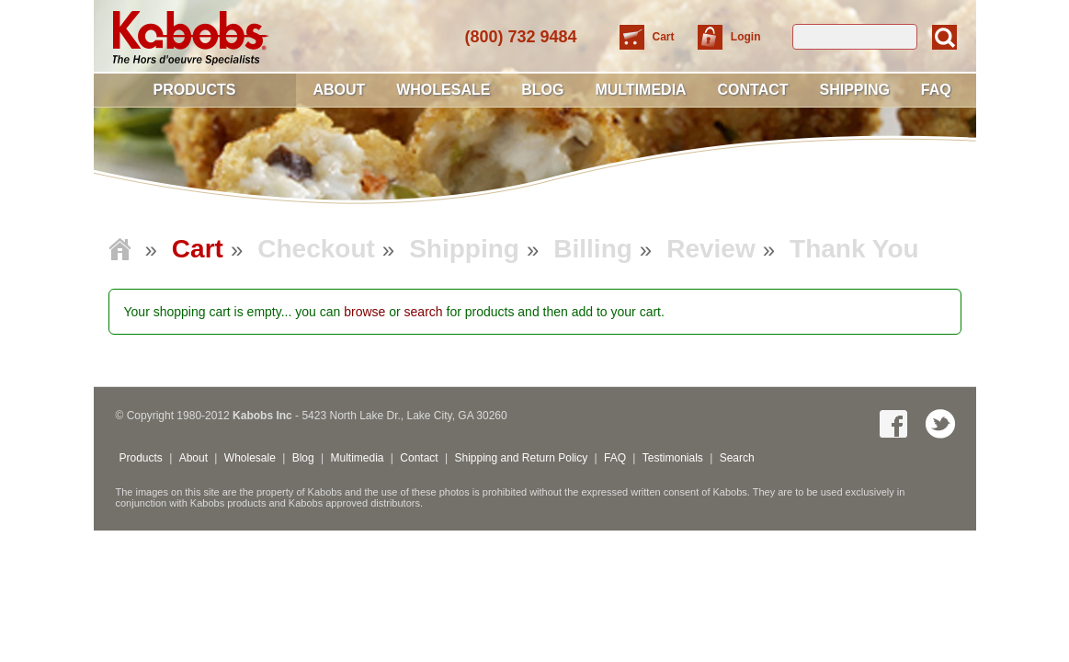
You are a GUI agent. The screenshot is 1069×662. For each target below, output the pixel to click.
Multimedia (640, 89)
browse (364, 311)
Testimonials (673, 457)
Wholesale (443, 89)
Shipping (854, 89)
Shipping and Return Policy (520, 457)
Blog (542, 89)
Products (195, 89)
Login (746, 36)
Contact (753, 89)
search (423, 311)
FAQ (936, 89)
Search (737, 457)
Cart (665, 36)
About (339, 89)
